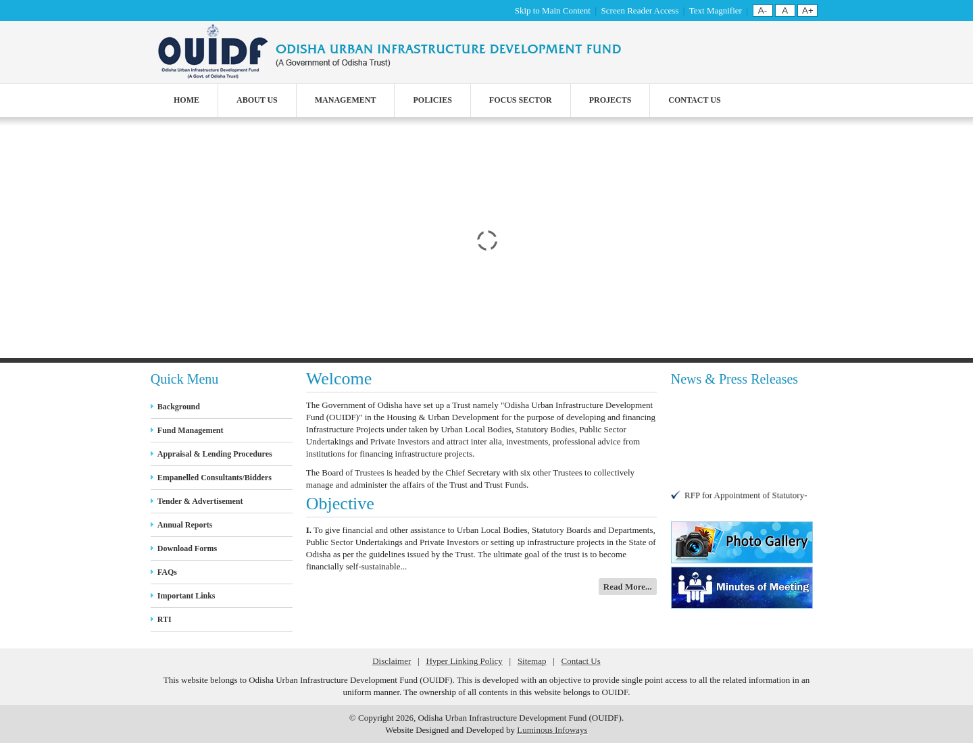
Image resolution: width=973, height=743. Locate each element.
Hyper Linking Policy (464, 661)
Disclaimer (391, 661)
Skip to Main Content (553, 10)
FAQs (167, 572)
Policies (432, 100)
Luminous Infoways (552, 730)
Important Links (186, 595)
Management (345, 100)
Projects (610, 100)
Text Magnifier (715, 10)
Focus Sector (520, 100)
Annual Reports (185, 525)
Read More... (627, 587)
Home (186, 100)
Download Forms (187, 548)
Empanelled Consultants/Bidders (214, 477)
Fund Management (190, 430)
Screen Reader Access (640, 10)
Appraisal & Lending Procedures (214, 454)
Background (178, 406)
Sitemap (532, 661)
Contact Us (694, 100)
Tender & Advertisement (200, 501)
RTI (164, 619)
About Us (257, 100)
